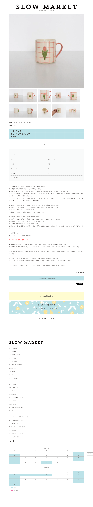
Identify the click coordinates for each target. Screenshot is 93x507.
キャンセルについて (14, 423)
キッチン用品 (12, 351)
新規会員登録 (12, 394)
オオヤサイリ (17, 125)
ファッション (12, 358)
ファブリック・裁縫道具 (15, 364)
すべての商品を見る (46, 296)
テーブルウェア (18, 122)
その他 (11, 374)
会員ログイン (12, 390)
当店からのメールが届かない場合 (18, 426)
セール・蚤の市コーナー (15, 378)
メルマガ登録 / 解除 (14, 436)
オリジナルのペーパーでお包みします (46, 306)
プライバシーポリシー (15, 410)
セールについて (13, 430)
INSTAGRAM (46, 319)
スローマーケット (46, 7)
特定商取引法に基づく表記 (16, 407)
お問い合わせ (12, 404)
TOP (10, 123)
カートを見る (12, 384)
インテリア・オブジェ (15, 354)
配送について (16, 387)
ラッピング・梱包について (16, 397)
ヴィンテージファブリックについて (18, 416)
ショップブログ (13, 400)
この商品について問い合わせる (46, 278)
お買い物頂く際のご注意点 (16, 420)
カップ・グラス (28, 122)
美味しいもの (12, 368)
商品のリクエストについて (16, 433)
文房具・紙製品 (13, 361)
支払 (10, 387)
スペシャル (12, 371)
